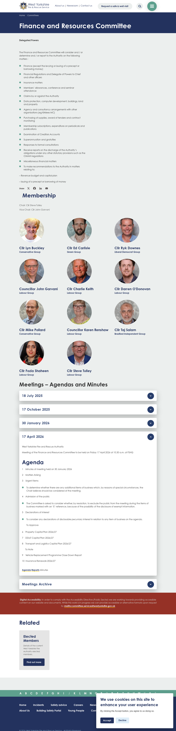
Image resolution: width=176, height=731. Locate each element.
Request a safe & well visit (114, 6)
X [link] (28, 188)
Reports (35, 570)
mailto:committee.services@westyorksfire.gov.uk (89, 606)
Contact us (86, 5)
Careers (79, 704)
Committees (33, 15)
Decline (122, 720)
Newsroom (72, 5)
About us (59, 5)
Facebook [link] (34, 188)
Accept (107, 720)
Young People (76, 710)
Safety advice (59, 704)
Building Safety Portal (49, 710)
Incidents (38, 704)
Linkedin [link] (40, 188)
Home (22, 15)
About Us (24, 710)
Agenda (26, 570)
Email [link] (46, 188)
